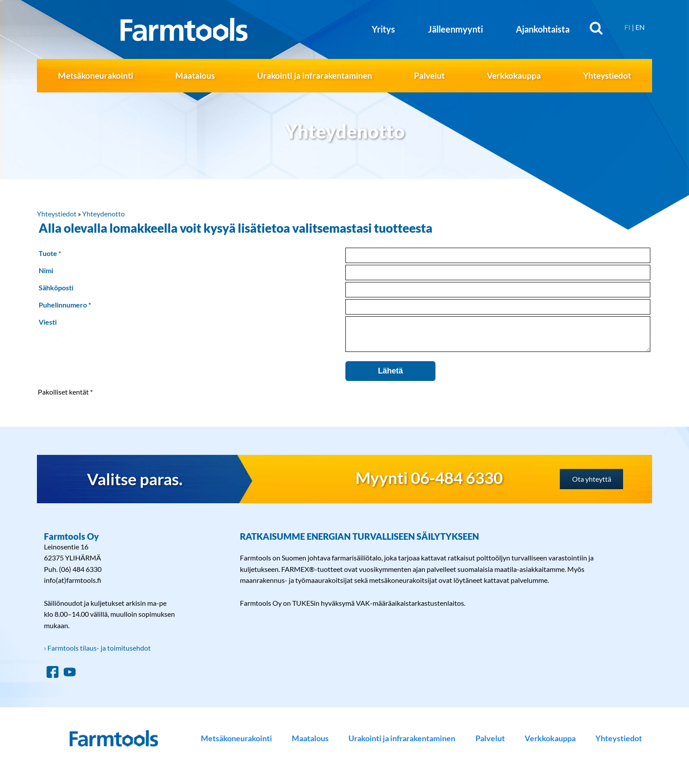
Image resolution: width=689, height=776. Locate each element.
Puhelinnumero (63, 304)
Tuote (48, 253)
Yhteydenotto (103, 213)
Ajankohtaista (542, 29)
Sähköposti (56, 287)
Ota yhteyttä (591, 485)
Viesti (48, 322)
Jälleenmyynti (455, 29)
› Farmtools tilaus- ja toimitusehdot (97, 654)
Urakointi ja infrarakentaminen (314, 75)
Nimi (46, 270)
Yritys (383, 29)
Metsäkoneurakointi (95, 75)
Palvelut (429, 75)
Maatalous (195, 75)
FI (627, 27)
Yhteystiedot (607, 75)
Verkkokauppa (514, 75)
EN (640, 27)
